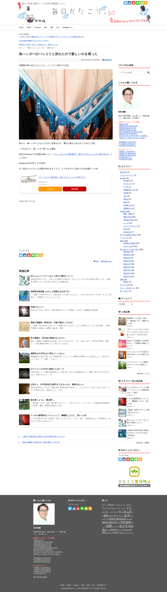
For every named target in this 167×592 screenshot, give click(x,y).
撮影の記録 (127, 217)
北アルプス (127, 184)
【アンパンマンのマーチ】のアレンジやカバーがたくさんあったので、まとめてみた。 (138, 332)
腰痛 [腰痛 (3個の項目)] (104, 533)
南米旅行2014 (128, 220)
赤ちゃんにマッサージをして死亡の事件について (52, 276)
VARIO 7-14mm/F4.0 (127, 151)
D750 (125, 229)
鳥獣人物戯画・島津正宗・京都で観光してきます (52, 322)
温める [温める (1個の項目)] (114, 526)
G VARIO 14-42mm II (127, 144)
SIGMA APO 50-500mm (128, 134)
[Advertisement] (36, 208)
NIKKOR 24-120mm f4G (128, 126)
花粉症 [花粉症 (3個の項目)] (116, 533)
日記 (57, 27)
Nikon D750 (123, 124)
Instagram (127, 232)
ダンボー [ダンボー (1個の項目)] (118, 508)
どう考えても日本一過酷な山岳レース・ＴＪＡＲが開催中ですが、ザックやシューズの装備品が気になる (51, 36)
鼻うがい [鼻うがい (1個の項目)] (131, 532)
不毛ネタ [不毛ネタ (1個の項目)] (116, 512)
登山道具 (126, 180)
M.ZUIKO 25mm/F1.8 (127, 146)
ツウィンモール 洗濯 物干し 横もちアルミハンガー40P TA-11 (80, 154)
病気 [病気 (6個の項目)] (130, 526)
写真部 (29, 27)
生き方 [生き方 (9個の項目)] (123, 526)
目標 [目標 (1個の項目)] (108, 530)
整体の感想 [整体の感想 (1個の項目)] (129, 519)
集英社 (126, 282)
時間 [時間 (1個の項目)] (119, 522)
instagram (37, 27)
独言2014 (108, 60)
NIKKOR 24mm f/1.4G (127, 128)
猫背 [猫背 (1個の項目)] (117, 526)
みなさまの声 (128, 246)
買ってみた (124, 291)
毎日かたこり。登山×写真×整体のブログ (80, 588)
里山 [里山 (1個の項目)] (127, 532)
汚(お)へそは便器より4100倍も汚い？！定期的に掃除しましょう (138, 343)
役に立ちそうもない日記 (129, 249)
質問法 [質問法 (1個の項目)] (121, 532)
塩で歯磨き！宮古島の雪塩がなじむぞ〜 (48, 338)
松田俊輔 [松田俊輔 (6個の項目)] (126, 522)
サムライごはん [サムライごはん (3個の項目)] (108, 508)
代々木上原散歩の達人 (128, 235)
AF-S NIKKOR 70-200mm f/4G (131, 132)
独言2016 (127, 267)
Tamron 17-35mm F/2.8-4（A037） (132, 138)
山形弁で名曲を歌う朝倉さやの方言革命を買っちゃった (41, 436)
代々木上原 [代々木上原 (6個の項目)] (125, 511)
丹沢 (125, 196)
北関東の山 (127, 205)
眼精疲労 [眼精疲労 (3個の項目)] (114, 530)
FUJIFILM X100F (125, 159)
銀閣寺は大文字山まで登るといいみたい (48, 353)
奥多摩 (126, 193)
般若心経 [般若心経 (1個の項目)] (108, 532)
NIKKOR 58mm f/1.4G (127, 130)
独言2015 (127, 270)
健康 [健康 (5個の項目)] (106, 515)
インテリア (124, 238)
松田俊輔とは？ (68, 27)
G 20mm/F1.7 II (125, 157)
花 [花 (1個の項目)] (112, 532)
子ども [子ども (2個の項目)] (106, 519)
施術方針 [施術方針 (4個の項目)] (113, 522)
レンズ (126, 223)
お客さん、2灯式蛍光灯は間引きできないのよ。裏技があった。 (58, 384)
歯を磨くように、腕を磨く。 (43, 400)
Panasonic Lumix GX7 (127, 142)
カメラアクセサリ (130, 226)
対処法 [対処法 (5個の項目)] (112, 518)
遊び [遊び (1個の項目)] (124, 532)
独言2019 (127, 255)
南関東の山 (127, 208)
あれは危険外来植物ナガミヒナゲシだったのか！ (34, 40)
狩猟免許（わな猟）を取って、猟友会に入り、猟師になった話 (38, 44)
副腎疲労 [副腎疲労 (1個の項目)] (111, 516)
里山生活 (123, 172)
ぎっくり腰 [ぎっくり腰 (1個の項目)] (116, 505)
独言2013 (127, 276)
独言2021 (127, 252)
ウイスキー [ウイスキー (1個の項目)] (123, 505)
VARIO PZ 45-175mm (127, 155)
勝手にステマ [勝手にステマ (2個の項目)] (119, 516)
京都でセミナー (37, 307)
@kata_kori (107, 261)
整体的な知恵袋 (129, 243)
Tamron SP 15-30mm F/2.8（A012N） (133, 136)
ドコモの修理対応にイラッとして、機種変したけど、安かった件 (58, 415)
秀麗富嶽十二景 (129, 190)
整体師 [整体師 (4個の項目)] (105, 522)
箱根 (125, 202)
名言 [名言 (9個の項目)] (127, 515)
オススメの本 (125, 285)
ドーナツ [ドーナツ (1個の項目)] (123, 508)
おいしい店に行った (127, 288)
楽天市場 (74, 189)
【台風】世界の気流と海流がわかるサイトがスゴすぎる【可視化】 (138, 432)
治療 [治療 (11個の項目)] (109, 526)
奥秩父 (126, 199)
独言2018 (127, 261)
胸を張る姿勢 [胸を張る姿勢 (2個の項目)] (127, 530)
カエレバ (46, 182)
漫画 (51, 27)
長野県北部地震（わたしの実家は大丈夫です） (51, 292)
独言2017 (127, 264)
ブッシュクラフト (127, 175)
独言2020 (127, 258)
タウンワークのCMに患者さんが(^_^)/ (47, 369)
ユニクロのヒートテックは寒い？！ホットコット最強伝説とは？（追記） (138, 389)
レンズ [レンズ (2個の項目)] (110, 512)
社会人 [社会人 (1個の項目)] (120, 530)
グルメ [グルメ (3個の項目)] (129, 505)
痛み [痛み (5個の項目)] (104, 529)
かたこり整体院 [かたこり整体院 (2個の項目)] (107, 505)
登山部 (21, 27)
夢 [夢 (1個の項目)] (130, 516)
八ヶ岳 (126, 187)
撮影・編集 (127, 214)
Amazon (50, 189)
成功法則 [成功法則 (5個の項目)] (121, 518)
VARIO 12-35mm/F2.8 (127, 153)
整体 (45, 27)
